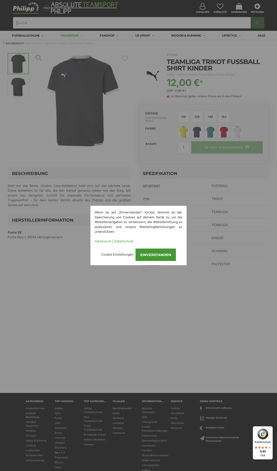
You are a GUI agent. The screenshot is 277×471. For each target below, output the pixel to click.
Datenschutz (124, 241)
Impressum (103, 241)
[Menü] (270, 428)
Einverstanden (155, 255)
